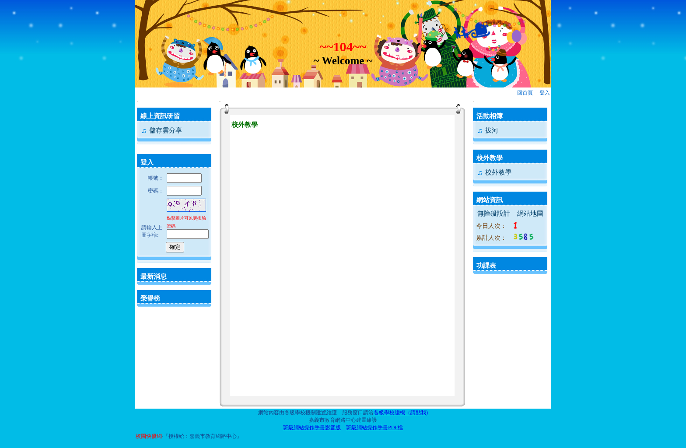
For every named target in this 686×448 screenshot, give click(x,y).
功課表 (486, 265)
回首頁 (525, 93)
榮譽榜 (150, 298)
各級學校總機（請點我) (401, 413)
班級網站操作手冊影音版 (312, 427)
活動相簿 (489, 115)
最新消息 (153, 276)
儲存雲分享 (161, 130)
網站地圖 (530, 213)
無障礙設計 (493, 213)
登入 (544, 93)
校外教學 (489, 157)
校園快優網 (149, 436)
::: (137, 101)
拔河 (487, 130)
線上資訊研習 (160, 115)
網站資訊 (489, 199)
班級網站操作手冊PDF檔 (374, 427)
